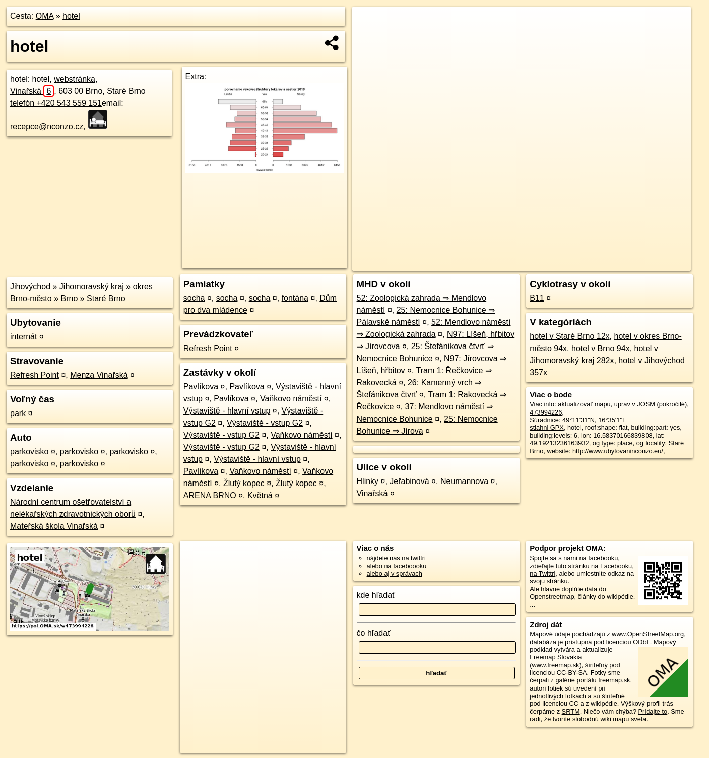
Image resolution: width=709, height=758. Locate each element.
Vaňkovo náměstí (290, 398)
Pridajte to (653, 711)
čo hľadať (374, 633)
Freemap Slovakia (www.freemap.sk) (556, 660)
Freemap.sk (571, 263)
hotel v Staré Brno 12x (569, 336)
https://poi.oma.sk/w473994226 (646, 263)
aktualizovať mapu (584, 404)
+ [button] (369, 23)
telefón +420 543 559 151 (56, 103)
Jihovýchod (30, 286)
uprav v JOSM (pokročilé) (650, 404)
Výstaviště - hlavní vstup (227, 410)
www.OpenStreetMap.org (648, 634)
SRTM (571, 711)
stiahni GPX (547, 427)
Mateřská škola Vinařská (54, 526)
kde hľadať (376, 595)
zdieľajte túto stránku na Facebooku (581, 566)
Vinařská (32, 91)
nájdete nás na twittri (396, 558)
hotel (71, 16)
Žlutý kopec (244, 483)
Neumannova (464, 481)
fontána (295, 298)
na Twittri (542, 573)
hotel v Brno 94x (600, 348)
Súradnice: (545, 420)
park (18, 413)
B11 (537, 298)
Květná (260, 495)
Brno (69, 298)
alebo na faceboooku (397, 566)
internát (23, 336)
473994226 (546, 412)
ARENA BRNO (209, 495)
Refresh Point (34, 375)
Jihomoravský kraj (91, 286)
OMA (45, 16)
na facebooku (598, 558)
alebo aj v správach (394, 573)
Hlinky (368, 481)
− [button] (369, 39)
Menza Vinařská (98, 375)
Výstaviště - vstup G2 (265, 423)
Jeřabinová (409, 481)
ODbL (641, 642)
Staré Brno (106, 298)
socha (194, 298)
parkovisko (29, 451)
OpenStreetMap (519, 263)
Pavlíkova (200, 386)
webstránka (74, 79)
